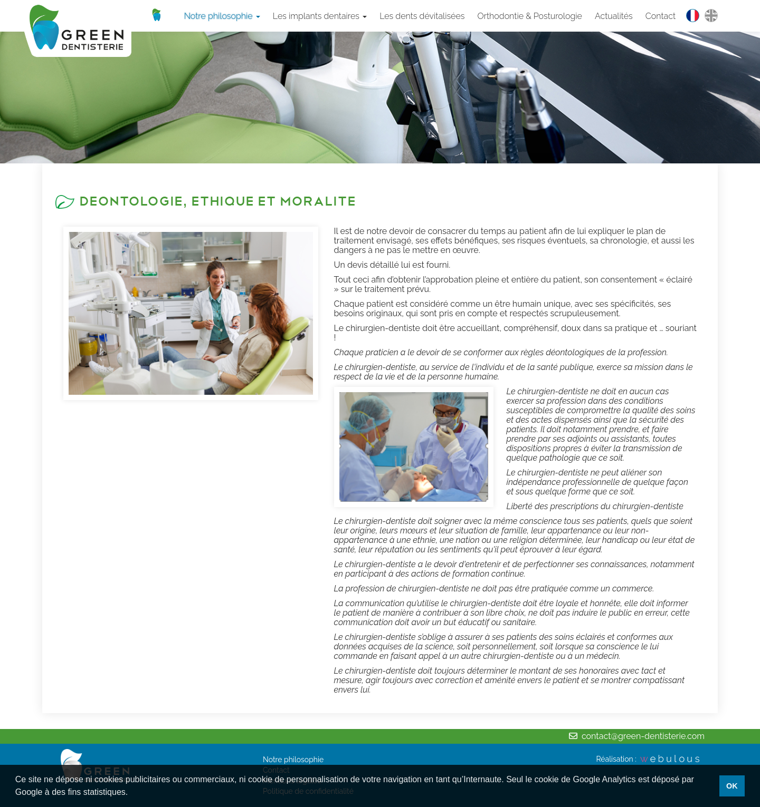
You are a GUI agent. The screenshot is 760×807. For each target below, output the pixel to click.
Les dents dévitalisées (421, 16)
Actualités (614, 16)
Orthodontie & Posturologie (530, 16)
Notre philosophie (222, 16)
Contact (660, 16)
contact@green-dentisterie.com (643, 736)
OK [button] (732, 786)
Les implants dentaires (320, 16)
